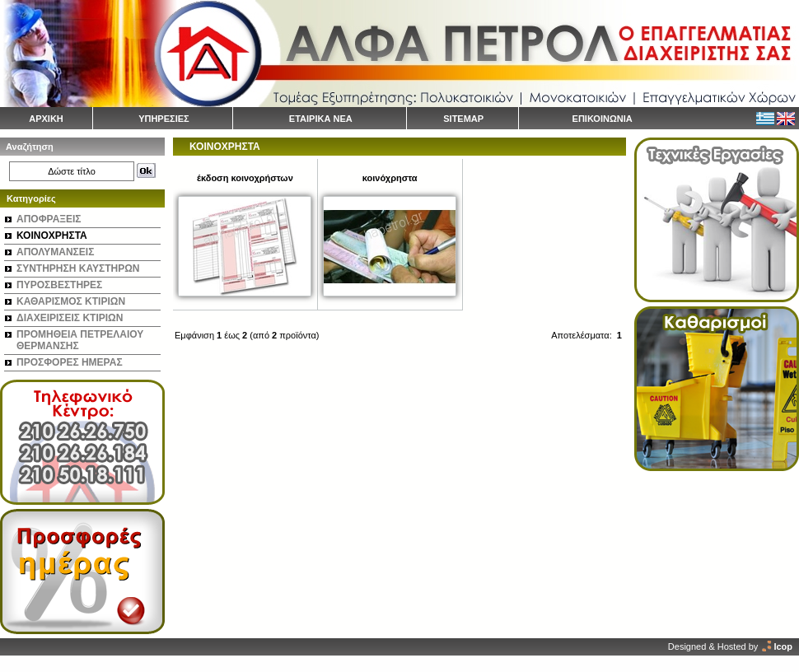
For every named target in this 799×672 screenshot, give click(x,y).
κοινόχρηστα (390, 178)
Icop (782, 646)
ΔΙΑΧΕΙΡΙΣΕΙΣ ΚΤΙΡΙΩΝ (69, 318)
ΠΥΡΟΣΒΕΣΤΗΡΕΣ (59, 285)
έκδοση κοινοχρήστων (245, 178)
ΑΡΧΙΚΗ (46, 119)
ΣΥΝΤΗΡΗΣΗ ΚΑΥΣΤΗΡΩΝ (77, 268)
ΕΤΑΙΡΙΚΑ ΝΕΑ (321, 119)
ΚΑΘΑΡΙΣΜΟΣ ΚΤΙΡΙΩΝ (70, 301)
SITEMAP (463, 119)
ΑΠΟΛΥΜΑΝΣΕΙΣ (55, 252)
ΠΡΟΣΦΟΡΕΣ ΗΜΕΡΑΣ (69, 362)
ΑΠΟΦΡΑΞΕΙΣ (49, 219)
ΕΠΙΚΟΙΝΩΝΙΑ (602, 119)
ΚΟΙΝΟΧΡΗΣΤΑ (51, 235)
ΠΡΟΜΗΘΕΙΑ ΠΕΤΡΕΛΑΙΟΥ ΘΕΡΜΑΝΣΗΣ (79, 340)
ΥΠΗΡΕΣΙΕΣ (163, 119)
